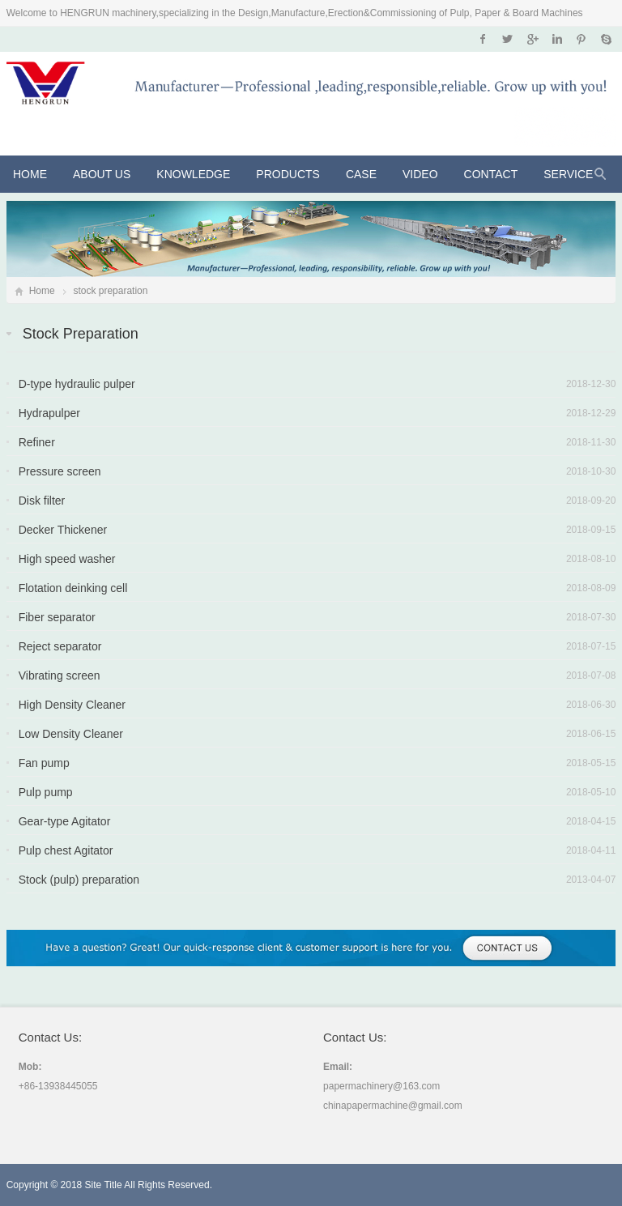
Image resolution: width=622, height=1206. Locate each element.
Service (568, 174)
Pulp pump (46, 792)
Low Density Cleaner (71, 733)
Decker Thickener (63, 529)
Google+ (532, 39)
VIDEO (420, 174)
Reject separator (60, 646)
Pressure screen (60, 471)
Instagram (557, 39)
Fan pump (44, 762)
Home (30, 174)
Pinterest (581, 39)
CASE (361, 174)
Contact (491, 174)
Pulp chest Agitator (66, 850)
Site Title (103, 1185)
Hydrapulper (49, 413)
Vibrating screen (59, 675)
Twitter (507, 39)
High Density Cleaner (72, 704)
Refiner (37, 442)
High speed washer (67, 558)
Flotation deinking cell (73, 588)
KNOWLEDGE (193, 174)
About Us (101, 174)
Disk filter (42, 500)
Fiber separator (57, 617)
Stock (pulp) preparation (79, 879)
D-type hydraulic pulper (77, 383)
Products (288, 174)
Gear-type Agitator (65, 821)
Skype (605, 39)
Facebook (483, 39)
